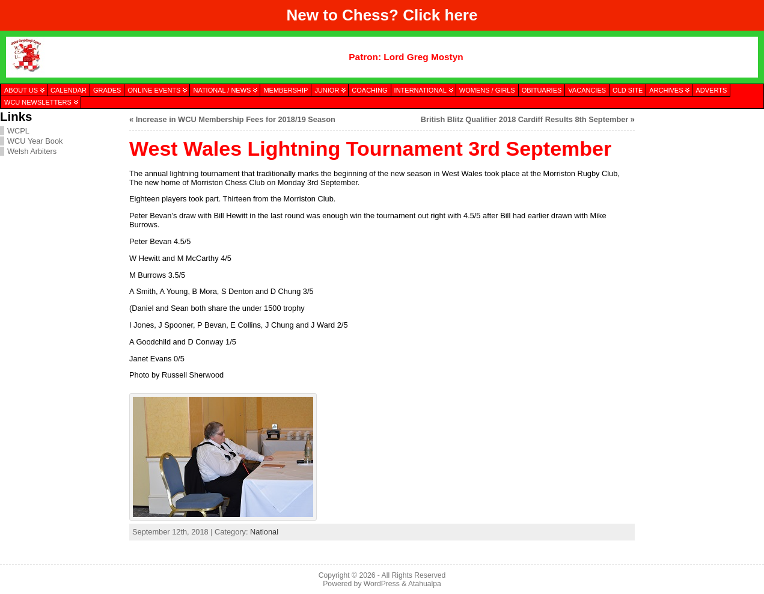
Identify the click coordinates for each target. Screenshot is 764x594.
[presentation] (699, 170)
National (264, 531)
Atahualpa (424, 584)
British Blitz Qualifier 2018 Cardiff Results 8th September (525, 119)
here (461, 15)
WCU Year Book (35, 140)
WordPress (382, 584)
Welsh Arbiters (32, 151)
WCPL (18, 130)
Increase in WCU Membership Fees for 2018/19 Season (235, 119)
